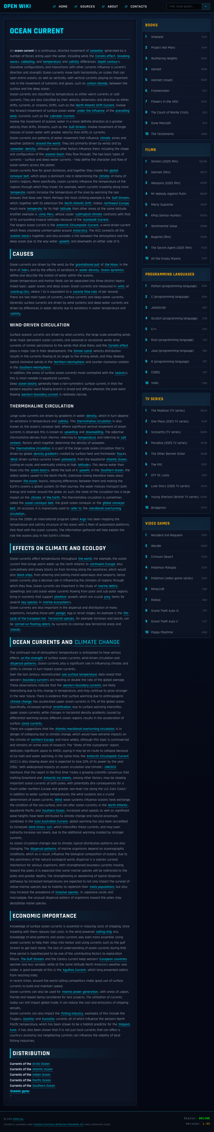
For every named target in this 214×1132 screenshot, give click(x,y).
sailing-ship (104, 932)
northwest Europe (116, 203)
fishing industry (72, 1013)
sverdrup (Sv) (19, 292)
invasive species (66, 892)
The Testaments (176, 134)
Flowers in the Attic (176, 102)
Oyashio (28, 1019)
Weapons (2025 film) (176, 183)
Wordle (176, 546)
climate (105, 138)
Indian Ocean (41, 1075)
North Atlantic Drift (78, 203)
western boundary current (39, 394)
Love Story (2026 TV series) (176, 486)
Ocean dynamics (112, 270)
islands (15, 629)
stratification (62, 707)
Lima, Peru (46, 214)
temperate (17, 192)
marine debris (108, 586)
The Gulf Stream (32, 959)
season (120, 373)
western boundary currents (82, 685)
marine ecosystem (56, 602)
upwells (64, 241)
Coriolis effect (105, 56)
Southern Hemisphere (34, 367)
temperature (52, 62)
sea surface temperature (79, 674)
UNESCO (110, 767)
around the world (48, 143)
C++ (176, 329)
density (30, 149)
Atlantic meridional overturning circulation (84, 729)
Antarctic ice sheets (57, 778)
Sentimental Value (176, 226)
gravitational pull (87, 265)
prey (107, 597)
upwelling (71, 432)
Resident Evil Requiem (176, 535)
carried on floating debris (32, 624)
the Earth (53, 497)
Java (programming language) (176, 351)
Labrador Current (62, 116)
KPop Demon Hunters (176, 215)
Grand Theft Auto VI (176, 611)
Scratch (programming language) (176, 318)
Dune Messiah (176, 123)
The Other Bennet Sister (176, 454)
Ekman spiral (83, 351)
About (113, 6)
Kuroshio (48, 1019)
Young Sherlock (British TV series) (176, 497)
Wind (13, 459)
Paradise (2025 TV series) (176, 443)
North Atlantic (117, 805)
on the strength (32, 658)
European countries (113, 959)
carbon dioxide (97, 83)
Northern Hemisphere (69, 362)
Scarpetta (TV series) (176, 432)
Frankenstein (176, 91)
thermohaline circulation (94, 421)
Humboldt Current (95, 220)
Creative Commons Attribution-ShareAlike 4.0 (58, 1124)
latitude (65, 209)
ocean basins (27, 384)
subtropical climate (88, 214)
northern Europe (42, 740)
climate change (97, 642)
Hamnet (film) (176, 172)
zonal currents (32, 723)
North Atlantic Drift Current (95, 105)
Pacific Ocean (41, 1080)
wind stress (37, 827)
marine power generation (80, 992)
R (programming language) (176, 362)
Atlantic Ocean (116, 459)
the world (85, 559)
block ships (25, 575)
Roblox (176, 600)
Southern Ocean (112, 470)
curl (49, 827)
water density (89, 270)
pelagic (61, 613)
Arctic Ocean (41, 1064)
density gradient (45, 454)
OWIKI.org (18, 1119)
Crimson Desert (176, 557)
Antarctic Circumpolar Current (77, 225)
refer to (76, 508)
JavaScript (176, 308)
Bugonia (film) (176, 237)
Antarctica (80, 230)
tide (24, 270)
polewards (69, 459)
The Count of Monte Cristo (176, 112)
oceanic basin (54, 154)
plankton (60, 597)
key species (29, 602)
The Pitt (176, 465)
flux (119, 454)
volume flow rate (85, 292)
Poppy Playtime (176, 632)
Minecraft (176, 589)
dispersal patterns (23, 663)
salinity (74, 62)
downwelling (94, 432)
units (121, 286)
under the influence (91, 111)
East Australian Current (51, 821)
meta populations (102, 887)
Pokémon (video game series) (176, 578)
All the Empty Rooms (176, 259)
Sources (87, 6)
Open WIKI (17, 6)
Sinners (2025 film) (176, 162)
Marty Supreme (176, 205)
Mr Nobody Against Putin (176, 194)
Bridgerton (176, 508)
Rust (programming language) (176, 340)
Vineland (176, 37)
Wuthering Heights (176, 59)
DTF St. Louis (176, 475)
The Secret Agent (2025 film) (176, 248)
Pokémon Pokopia (176, 568)
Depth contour (108, 62)
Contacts (139, 6)
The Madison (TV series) (176, 411)
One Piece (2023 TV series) (176, 421)
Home (63, 6)
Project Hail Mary (176, 48)
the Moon (111, 265)
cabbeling (28, 62)
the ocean (30, 481)
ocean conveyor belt (39, 503)
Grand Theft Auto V (176, 622)
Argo (83, 519)
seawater (96, 51)
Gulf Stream (77, 127)
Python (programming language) (176, 286)
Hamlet (176, 69)
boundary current (35, 680)
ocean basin (39, 470)
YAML (176, 383)
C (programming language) (176, 297)
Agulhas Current (74, 970)
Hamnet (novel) (176, 80)
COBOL (176, 372)
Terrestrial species (61, 618)
